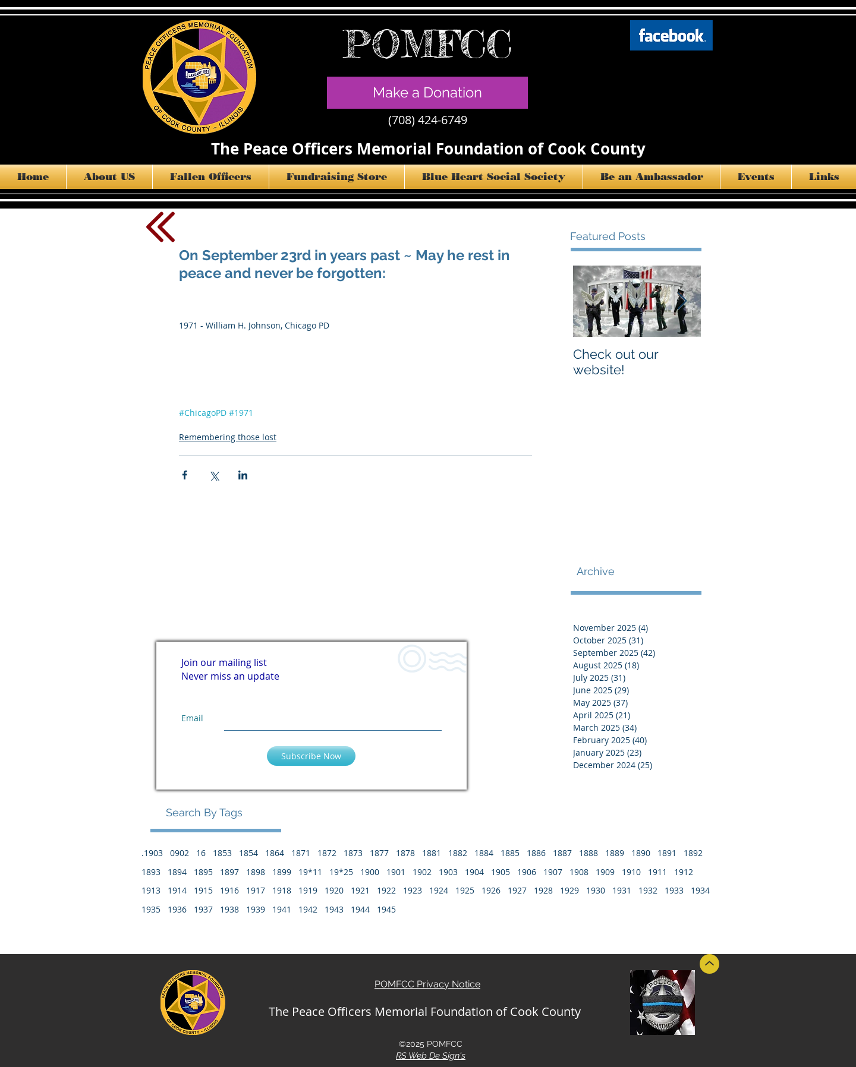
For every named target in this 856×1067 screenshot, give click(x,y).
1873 (353, 852)
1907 (552, 871)
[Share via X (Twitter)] (213, 475)
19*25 (341, 871)
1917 (255, 890)
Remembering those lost (227, 437)
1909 (605, 871)
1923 (412, 890)
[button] (109, 177)
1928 (543, 890)
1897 (229, 871)
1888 (588, 852)
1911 (657, 871)
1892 (693, 852)
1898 (255, 871)
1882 (457, 852)
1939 (255, 909)
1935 (150, 909)
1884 (483, 852)
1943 (334, 909)
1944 (360, 909)
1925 (464, 890)
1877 (379, 852)
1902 (422, 871)
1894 (177, 871)
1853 (222, 852)
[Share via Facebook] (184, 475)
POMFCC (427, 43)
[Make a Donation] (427, 93)
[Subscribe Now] (311, 756)
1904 (474, 871)
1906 (526, 871)
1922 (386, 890)
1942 (307, 909)
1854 (248, 852)
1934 (700, 890)
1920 (334, 890)
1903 (448, 871)
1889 (614, 852)
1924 (438, 890)
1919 (307, 890)
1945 (386, 909)
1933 (674, 890)
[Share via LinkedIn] (242, 475)
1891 (666, 852)
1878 (405, 852)
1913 (150, 890)
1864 (274, 852)
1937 (203, 909)
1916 (229, 890)
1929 (569, 890)
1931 (621, 890)
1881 (431, 852)
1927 (517, 890)
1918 (281, 890)
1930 (595, 890)
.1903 (152, 852)
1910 (631, 871)
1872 (326, 852)
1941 (281, 909)
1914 (177, 890)
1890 (640, 852)
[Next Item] (681, 301)
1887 (562, 852)
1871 (300, 852)
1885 (510, 852)
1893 (150, 871)
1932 (647, 890)
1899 (281, 871)
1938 (229, 909)
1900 (369, 871)
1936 (177, 909)
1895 (203, 871)
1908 (578, 871)
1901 (395, 871)
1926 (491, 890)
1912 (683, 871)
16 (201, 852)
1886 (536, 852)
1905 (500, 871)
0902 (179, 852)
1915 (203, 890)
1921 (360, 890)
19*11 (310, 871)
